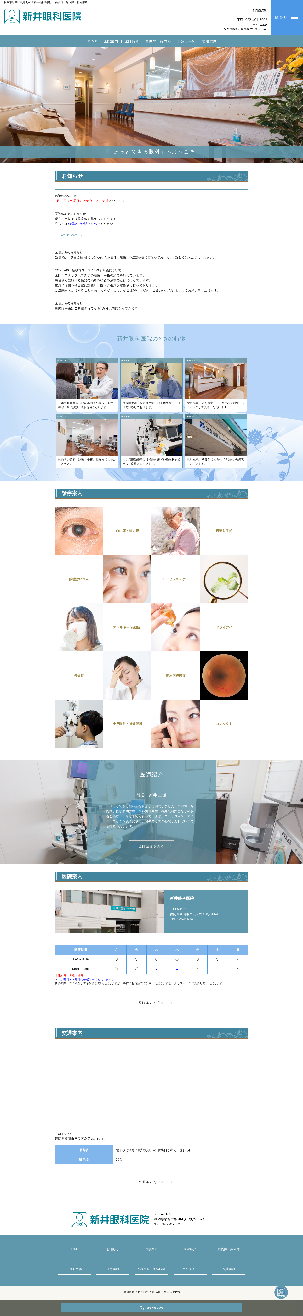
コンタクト (190, 1270)
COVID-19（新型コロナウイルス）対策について (88, 272)
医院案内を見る (151, 1004)
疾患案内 (113, 1270)
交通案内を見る (151, 1183)
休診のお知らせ (66, 195)
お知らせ (113, 1250)
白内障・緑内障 (158, 41)
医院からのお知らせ (69, 254)
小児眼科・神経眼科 (151, 1270)
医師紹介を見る (151, 848)
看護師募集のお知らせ (70, 213)
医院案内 (111, 41)
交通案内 (209, 41)
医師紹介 (132, 41)
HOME (91, 41)
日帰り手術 (187, 41)
